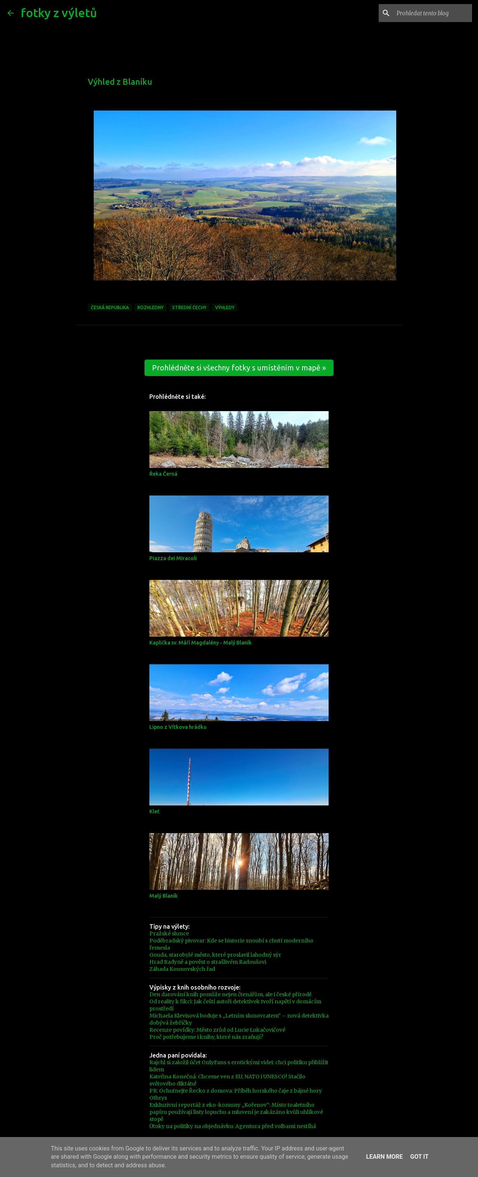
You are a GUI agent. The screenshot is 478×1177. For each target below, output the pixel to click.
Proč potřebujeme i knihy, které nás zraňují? (206, 1037)
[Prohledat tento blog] (433, 13)
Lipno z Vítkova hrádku (178, 727)
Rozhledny (150, 307)
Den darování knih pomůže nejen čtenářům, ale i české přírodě (230, 994)
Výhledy (225, 307)
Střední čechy (189, 307)
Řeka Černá (163, 474)
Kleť (154, 811)
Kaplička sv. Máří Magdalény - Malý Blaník (200, 643)
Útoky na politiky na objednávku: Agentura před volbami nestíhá (232, 1126)
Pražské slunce (169, 933)
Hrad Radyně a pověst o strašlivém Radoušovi (207, 962)
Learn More (384, 1156)
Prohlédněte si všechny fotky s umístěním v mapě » (239, 367)
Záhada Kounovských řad (182, 969)
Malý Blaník (163, 896)
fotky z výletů (59, 12)
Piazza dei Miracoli (173, 558)
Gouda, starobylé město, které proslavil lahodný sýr (215, 954)
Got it (419, 1156)
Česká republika (110, 307)
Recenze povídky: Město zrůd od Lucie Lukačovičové (217, 1030)
